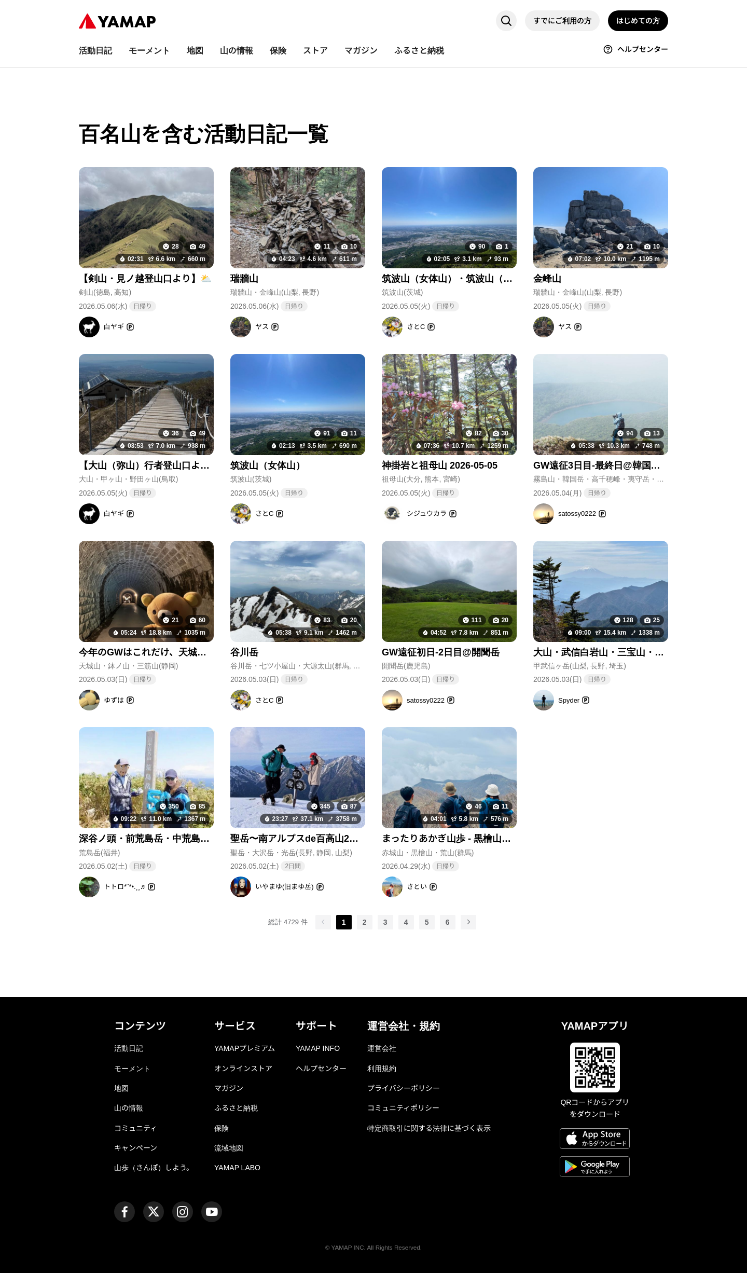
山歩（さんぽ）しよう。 (153, 1168)
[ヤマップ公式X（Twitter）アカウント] (153, 1211)
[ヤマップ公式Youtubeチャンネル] (211, 1211)
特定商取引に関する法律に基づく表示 (429, 1128)
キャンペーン (135, 1148)
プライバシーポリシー (403, 1088)
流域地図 (228, 1148)
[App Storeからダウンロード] (595, 1140)
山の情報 (128, 1108)
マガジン (228, 1088)
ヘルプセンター (321, 1068)
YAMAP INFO (318, 1048)
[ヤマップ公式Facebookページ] (124, 1211)
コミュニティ (135, 1128)
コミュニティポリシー (403, 1108)
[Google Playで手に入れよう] (595, 1168)
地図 (121, 1088)
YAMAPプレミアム (244, 1048)
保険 (221, 1128)
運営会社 (381, 1048)
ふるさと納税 (236, 1108)
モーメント (132, 1068)
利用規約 (381, 1068)
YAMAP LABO (237, 1168)
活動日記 (128, 1048)
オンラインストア (243, 1068)
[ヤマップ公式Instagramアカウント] (182, 1211)
